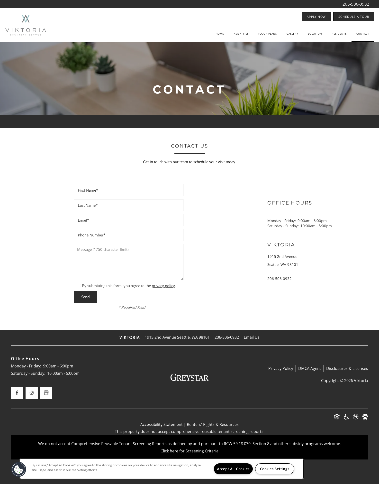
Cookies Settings (274, 469)
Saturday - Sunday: (283, 228)
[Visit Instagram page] (32, 396)
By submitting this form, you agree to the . (129, 288)
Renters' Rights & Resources (213, 427)
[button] (316, 16)
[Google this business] (46, 396)
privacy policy (163, 288)
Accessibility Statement (161, 427)
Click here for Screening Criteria (189, 454)
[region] (161, 469)
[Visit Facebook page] (17, 396)
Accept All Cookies (233, 469)
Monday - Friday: (281, 223)
